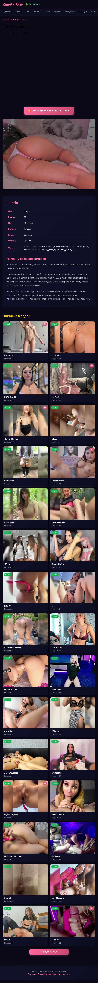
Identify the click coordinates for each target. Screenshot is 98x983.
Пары (19, 12)
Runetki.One (13, 4)
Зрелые (57, 12)
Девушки (8, 12)
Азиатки (37, 12)
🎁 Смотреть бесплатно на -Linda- (49, 110)
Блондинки (70, 12)
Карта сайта (64, 974)
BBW (27, 12)
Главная (6, 19)
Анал (47, 12)
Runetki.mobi (50, 974)
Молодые (83, 12)
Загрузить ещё (49, 952)
